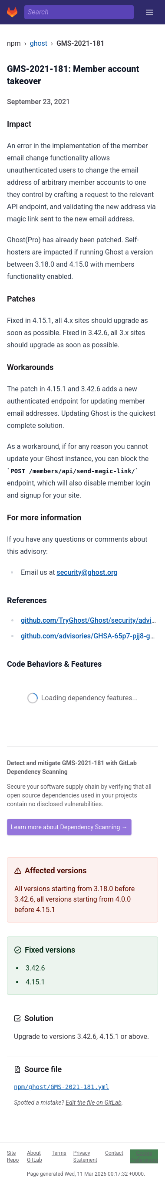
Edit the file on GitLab (93, 1102)
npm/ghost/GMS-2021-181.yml (61, 1086)
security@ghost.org (87, 572)
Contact (114, 1153)
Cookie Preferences (144, 1156)
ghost (38, 43)
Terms (59, 1153)
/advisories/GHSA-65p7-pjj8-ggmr (91, 636)
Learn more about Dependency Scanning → (69, 827)
